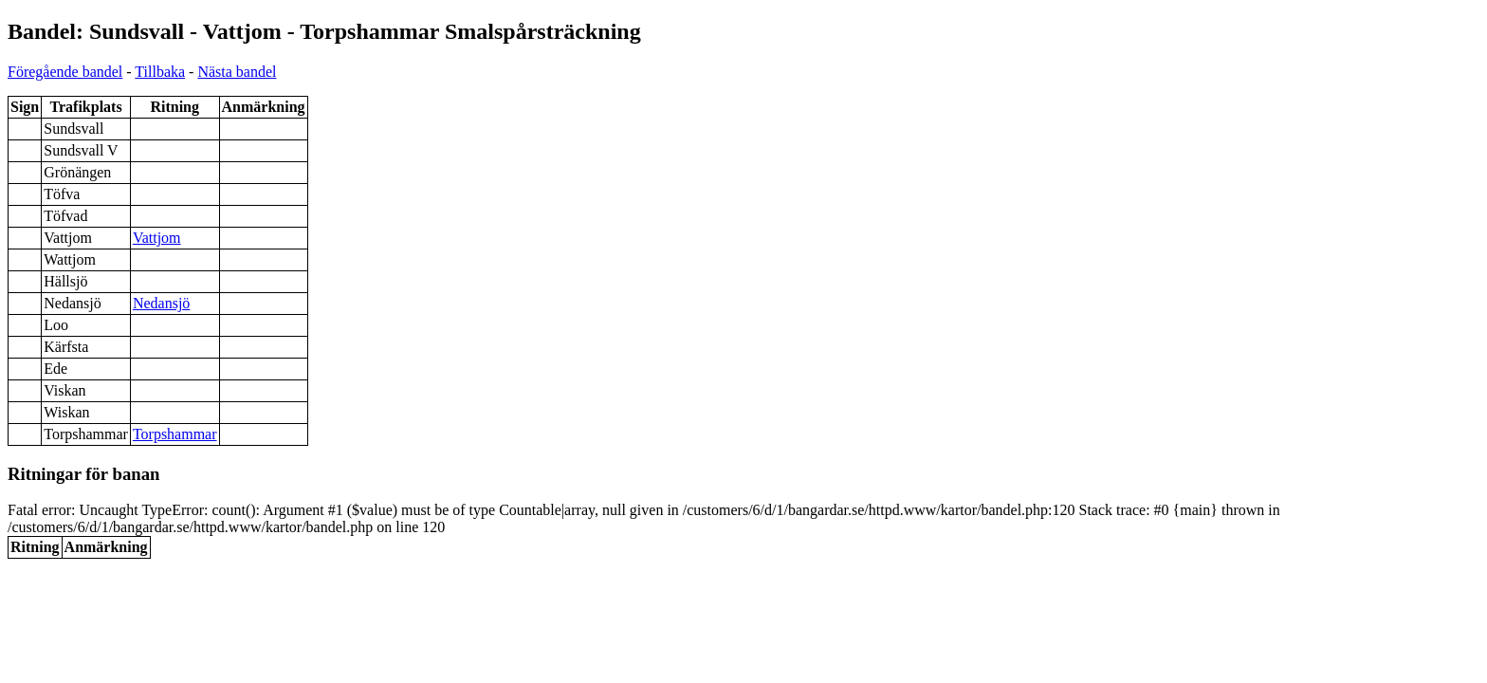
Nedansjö (161, 303)
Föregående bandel (65, 72)
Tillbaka (160, 72)
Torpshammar (175, 434)
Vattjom (157, 238)
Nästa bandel (236, 72)
